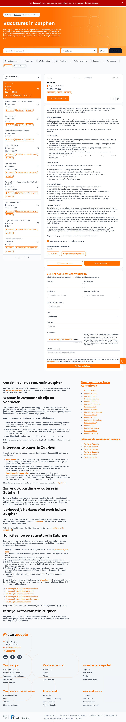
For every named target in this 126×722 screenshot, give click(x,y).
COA (5, 698)
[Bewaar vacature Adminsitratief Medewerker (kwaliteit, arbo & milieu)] (37, 186)
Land (48, 312)
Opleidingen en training (52, 698)
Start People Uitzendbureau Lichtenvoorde (22, 599)
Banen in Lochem (90, 415)
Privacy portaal (110, 715)
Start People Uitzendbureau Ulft (18, 602)
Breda (45, 673)
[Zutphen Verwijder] (11, 66)
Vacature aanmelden (91, 705)
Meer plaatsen (48, 679)
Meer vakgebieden (90, 679)
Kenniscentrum (9, 682)
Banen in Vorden (90, 431)
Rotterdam (47, 669)
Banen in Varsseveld (91, 428)
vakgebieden (61, 483)
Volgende (116, 78)
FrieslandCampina (10, 695)
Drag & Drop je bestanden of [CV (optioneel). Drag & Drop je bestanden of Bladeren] (64, 339)
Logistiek (86, 669)
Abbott (6, 702)
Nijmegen (47, 676)
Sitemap (79, 719)
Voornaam (50, 281)
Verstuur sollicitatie (82, 366)
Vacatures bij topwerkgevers (14, 676)
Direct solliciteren (101, 263)
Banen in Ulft (89, 425)
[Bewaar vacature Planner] (37, 89)
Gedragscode (68, 719)
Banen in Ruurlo (90, 417)
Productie (86, 676)
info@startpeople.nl (13, 647)
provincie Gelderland (14, 390)
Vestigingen (10, 651)
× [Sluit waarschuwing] (122, 2)
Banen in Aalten (90, 391)
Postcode (50, 322)
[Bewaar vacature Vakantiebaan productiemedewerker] (37, 104)
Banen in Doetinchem (92, 404)
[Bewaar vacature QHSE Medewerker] (37, 205)
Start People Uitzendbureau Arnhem (20, 591)
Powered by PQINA (78, 342)
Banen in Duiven (90, 407)
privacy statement (53, 361)
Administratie (88, 673)
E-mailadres (51, 291)
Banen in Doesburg (91, 401)
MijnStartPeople (49, 705)
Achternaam (88, 281)
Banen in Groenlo (90, 409)
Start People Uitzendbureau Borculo (20, 594)
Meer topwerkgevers (11, 705)
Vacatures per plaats (11, 669)
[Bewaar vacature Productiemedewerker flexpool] (37, 133)
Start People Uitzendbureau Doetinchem (22, 588)
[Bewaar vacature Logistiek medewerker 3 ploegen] (37, 223)
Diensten (86, 695)
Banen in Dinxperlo (91, 399)
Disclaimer (63, 715)
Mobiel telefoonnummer (55, 303)
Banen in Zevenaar (91, 433)
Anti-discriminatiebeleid (52, 719)
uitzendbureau (45, 580)
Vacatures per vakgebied (12, 673)
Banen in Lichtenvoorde (93, 412)
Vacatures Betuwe (91, 449)
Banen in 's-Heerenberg (93, 420)
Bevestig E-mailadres (91, 291)
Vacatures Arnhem (91, 447)
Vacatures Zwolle (90, 457)
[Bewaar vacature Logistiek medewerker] (37, 241)
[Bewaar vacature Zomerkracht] (37, 118)
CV (51, 332)
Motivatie (53, 349)
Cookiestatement (95, 715)
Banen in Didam (90, 396)
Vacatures (17, 15)
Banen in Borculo (90, 393)
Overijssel (39, 521)
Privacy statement (50, 715)
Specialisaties (88, 698)
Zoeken (116, 51)
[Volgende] (28, 257)
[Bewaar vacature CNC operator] (37, 166)
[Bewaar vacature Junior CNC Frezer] (37, 148)
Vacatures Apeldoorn (92, 444)
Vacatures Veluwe (91, 454)
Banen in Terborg (90, 423)
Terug (8, 15)
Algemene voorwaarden (78, 715)
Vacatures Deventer (91, 452)
